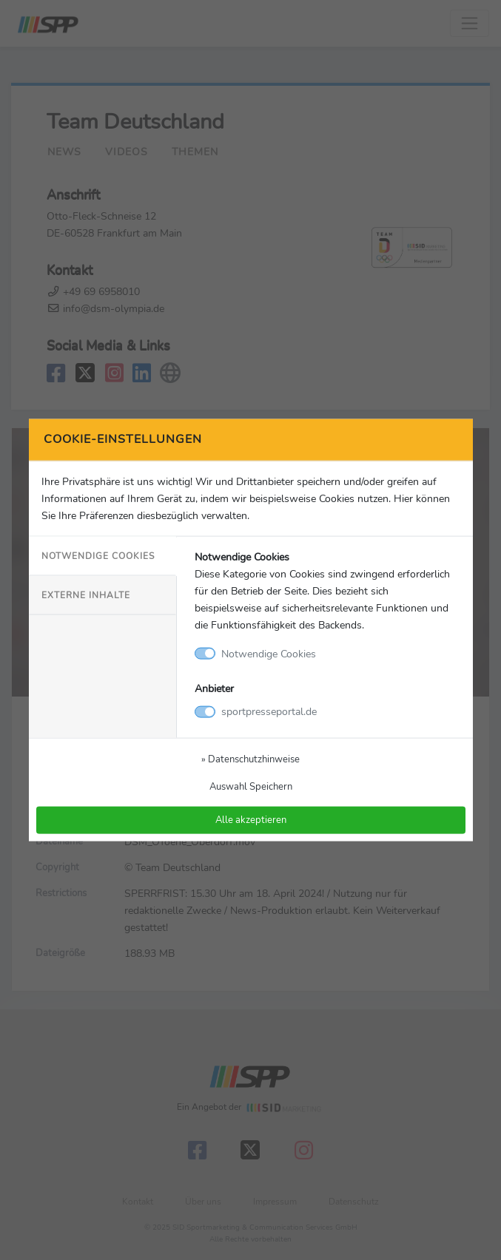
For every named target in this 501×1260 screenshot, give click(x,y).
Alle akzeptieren (250, 819)
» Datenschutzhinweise (250, 759)
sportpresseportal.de (269, 711)
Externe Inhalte (85, 595)
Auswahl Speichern (250, 786)
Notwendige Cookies (98, 555)
